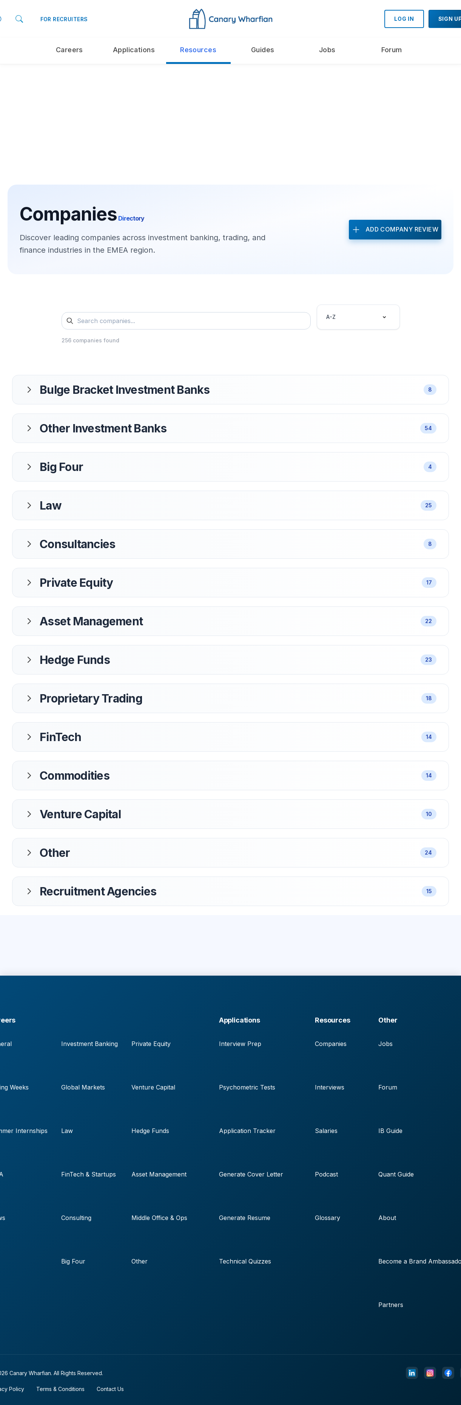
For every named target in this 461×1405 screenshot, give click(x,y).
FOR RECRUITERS (64, 19)
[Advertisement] (230, 117)
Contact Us (110, 1389)
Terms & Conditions (60, 1389)
